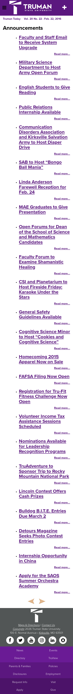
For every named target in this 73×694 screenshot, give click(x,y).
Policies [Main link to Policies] (53, 666)
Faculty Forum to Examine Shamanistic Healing (41, 262)
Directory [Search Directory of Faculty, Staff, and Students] (19, 658)
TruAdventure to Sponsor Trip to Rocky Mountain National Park (44, 471)
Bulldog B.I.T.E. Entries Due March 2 (42, 513)
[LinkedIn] (52, 640)
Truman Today (11, 18)
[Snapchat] (63, 640)
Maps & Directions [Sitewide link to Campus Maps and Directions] (29, 625)
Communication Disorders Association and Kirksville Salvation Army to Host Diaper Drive (43, 137)
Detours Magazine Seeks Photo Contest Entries (41, 536)
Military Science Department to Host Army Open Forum (40, 67)
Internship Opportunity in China (43, 558)
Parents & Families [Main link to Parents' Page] (20, 666)
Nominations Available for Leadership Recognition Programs (42, 446)
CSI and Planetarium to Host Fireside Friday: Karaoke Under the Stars (43, 289)
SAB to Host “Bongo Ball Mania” (40, 164)
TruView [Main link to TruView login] (53, 658)
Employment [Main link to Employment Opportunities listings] (53, 674)
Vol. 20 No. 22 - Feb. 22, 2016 (42, 18)
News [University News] (20, 650)
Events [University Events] (53, 650)
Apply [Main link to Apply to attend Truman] (19, 689)
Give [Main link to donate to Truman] (53, 689)
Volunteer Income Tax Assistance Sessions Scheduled (42, 421)
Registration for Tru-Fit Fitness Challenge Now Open (43, 396)
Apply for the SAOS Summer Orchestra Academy (39, 581)
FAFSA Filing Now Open (44, 376)
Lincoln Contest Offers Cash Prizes (42, 493)
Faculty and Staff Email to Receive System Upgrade (43, 42)
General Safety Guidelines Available (40, 314)
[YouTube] (31, 640)
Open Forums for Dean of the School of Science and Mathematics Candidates (44, 234)
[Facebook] (10, 640)
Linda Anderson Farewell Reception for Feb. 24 (42, 187)
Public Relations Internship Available (40, 109)
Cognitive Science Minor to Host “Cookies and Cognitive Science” (44, 337)
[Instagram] (42, 640)
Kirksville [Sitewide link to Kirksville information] (44, 632)
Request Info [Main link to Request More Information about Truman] (19, 682)
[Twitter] (21, 640)
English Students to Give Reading (44, 89)
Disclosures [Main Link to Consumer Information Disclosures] (19, 674)
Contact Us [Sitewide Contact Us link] (48, 625)
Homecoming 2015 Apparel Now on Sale (41, 359)
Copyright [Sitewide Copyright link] (18, 629)
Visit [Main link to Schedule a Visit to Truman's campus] (53, 682)
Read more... (62, 54)
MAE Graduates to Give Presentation (43, 209)
